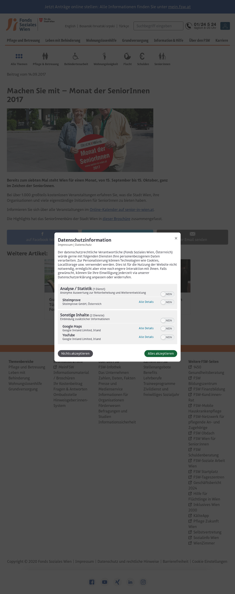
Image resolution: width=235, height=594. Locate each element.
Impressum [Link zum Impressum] (65, 244)
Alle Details (146, 302)
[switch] (167, 293)
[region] (117, 314)
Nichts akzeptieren (75, 353)
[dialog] (117, 297)
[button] (163, 294)
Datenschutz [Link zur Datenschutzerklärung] (83, 244)
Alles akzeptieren (161, 353)
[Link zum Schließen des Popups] (176, 238)
